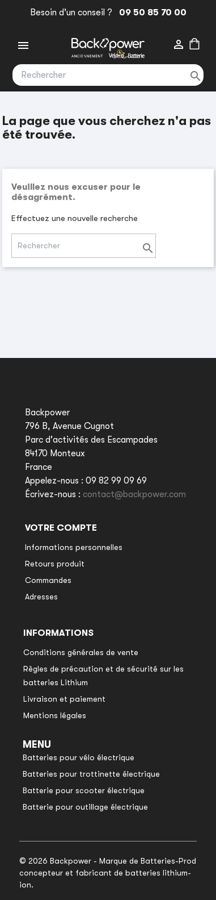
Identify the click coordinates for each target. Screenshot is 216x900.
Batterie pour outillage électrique (85, 806)
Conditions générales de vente (80, 652)
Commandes (48, 580)
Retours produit (54, 563)
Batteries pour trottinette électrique (91, 773)
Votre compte (61, 528)
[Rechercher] (107, 75)
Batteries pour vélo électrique (78, 757)
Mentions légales (54, 715)
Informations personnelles (73, 547)
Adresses (41, 596)
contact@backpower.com (134, 494)
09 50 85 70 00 (151, 12)
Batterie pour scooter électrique (84, 790)
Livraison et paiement (64, 698)
